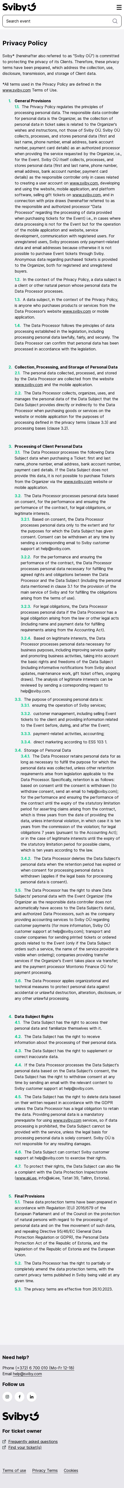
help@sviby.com (27, 1373)
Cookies (71, 1470)
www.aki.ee (26, 1178)
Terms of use (14, 1470)
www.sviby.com (16, 90)
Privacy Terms (45, 1470)
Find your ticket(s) (22, 1447)
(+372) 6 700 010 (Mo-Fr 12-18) (44, 1367)
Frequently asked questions (30, 1441)
